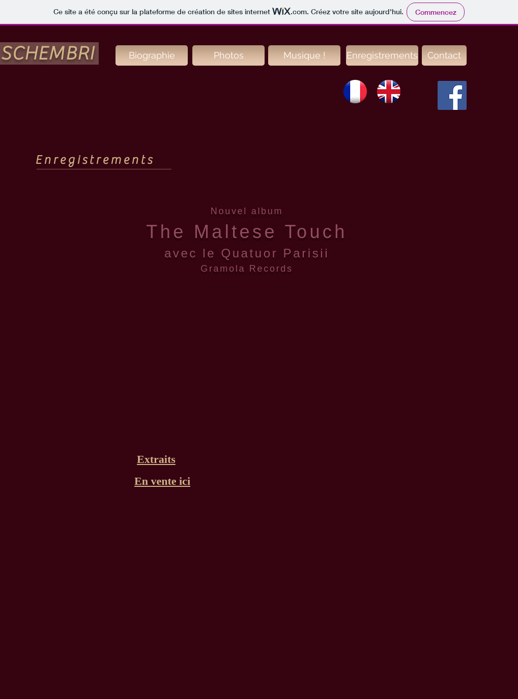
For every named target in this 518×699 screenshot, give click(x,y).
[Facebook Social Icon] (452, 95)
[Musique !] (304, 55)
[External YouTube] (259, 367)
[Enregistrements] (382, 55)
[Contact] (444, 55)
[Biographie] (152, 55)
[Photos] (228, 55)
